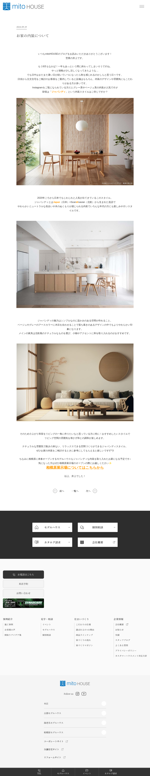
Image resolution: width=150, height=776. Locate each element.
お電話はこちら (23, 574)
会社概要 (121, 624)
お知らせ (119, 629)
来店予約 (23, 583)
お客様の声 (10, 629)
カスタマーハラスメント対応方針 (131, 655)
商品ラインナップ (84, 634)
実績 (117, 634)
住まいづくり (81, 619)
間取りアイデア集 (13, 634)
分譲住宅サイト (51, 749)
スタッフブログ (122, 640)
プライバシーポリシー (126, 650)
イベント (46, 624)
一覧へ (75, 491)
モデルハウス (48, 629)
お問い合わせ (23, 593)
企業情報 (118, 619)
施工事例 (9, 624)
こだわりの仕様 (83, 624)
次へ (88, 491)
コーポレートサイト (54, 741)
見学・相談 (47, 619)
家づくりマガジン (84, 645)
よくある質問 (121, 645)
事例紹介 (8, 619)
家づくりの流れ (83, 640)
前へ (61, 491)
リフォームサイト (52, 757)
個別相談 (46, 634)
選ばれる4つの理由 (85, 629)
